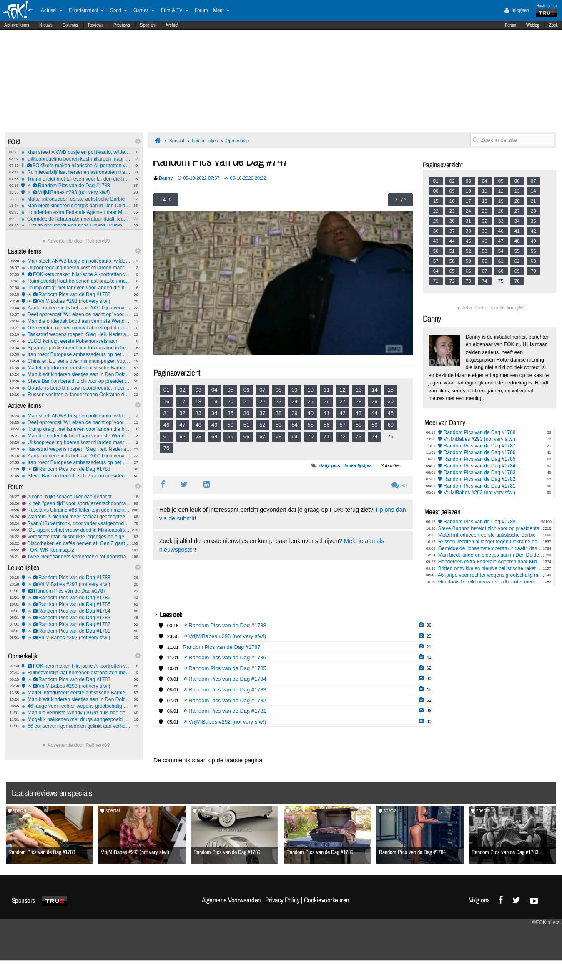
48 (198, 425)
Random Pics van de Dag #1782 (76, 624)
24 (294, 401)
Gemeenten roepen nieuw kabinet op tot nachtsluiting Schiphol (76, 327)
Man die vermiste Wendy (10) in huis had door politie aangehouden (76, 712)
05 (230, 390)
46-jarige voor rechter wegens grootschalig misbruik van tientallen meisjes (76, 706)
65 (230, 436)
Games (144, 10)
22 (262, 401)
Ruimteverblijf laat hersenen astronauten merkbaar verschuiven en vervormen (76, 172)
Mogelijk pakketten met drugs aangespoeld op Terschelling (76, 719)
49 (214, 425)
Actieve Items (16, 25)
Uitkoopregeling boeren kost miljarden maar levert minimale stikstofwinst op (76, 158)
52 (262, 425)
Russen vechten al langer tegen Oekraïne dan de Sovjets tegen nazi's (76, 394)
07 (262, 390)
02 (182, 390)
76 (166, 448)
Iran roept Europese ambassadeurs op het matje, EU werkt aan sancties (76, 354)
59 (374, 425)
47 (182, 425)
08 (278, 390)
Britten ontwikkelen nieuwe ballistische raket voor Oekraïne (491, 568)
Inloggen (516, 10)
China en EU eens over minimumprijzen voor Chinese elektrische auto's (76, 361)
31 (166, 413)
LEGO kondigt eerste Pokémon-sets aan (76, 341)
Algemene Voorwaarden (231, 900)
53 (278, 425)
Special (176, 140)
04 (214, 390)
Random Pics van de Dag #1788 (76, 185)
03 (198, 390)
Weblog (532, 25)
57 (342, 425)
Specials (148, 25)
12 (342, 390)
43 (358, 413)
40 (311, 413)
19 (214, 401)
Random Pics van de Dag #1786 (76, 597)
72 (342, 436)
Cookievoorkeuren (326, 900)
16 (166, 401)
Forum (510, 25)
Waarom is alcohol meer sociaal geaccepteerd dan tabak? (76, 516)
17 (182, 401)
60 (391, 425)
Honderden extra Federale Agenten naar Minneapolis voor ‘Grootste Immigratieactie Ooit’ (76, 212)
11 (326, 390)
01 (166, 390)
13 (358, 390)
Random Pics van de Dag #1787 (76, 590)
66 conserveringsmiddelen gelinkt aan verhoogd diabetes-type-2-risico (76, 726)
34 (214, 413)
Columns (70, 25)
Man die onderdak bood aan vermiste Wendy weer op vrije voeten (76, 321)
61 (166, 436)
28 (358, 401)
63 (198, 436)
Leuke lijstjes (205, 140)
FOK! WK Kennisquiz (76, 550)
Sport (118, 10)
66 (246, 436)
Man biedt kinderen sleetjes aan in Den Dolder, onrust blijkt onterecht (76, 205)
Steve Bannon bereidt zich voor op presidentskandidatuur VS (76, 381)
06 (246, 390)
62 (182, 436)
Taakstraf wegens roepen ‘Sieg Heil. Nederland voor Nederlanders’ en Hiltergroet (76, 334)
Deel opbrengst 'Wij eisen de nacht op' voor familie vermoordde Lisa (76, 314)
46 (166, 425)
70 (311, 436)
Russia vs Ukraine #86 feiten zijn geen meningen (76, 510)
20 (230, 401)
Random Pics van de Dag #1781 (76, 630)
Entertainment (86, 10)
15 (391, 390)
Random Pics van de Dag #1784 (76, 610)
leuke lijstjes (357, 465)
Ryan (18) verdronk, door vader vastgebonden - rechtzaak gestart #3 (76, 523)
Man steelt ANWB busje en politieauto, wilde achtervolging (76, 152)
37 (262, 413)
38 (278, 413)
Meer (221, 10)
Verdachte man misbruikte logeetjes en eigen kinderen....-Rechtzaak (76, 536)
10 (311, 390)
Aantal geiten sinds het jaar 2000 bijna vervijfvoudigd (76, 307)
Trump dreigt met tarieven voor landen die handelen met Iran (76, 178)
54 (294, 425)
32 (182, 413)
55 (311, 425)
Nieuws (46, 25)
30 (391, 401)
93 (399, 485)
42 (342, 413)
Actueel (52, 10)
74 (374, 436)
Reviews (95, 25)
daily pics (329, 465)
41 (326, 413)
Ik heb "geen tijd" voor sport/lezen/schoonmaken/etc (76, 503)
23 (278, 401)
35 (230, 413)
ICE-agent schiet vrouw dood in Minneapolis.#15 (76, 530)
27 (342, 401)
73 (358, 436)
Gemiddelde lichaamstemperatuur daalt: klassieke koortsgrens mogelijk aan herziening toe (76, 218)
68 (278, 436)
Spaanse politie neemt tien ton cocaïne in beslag (76, 347)
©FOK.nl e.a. (546, 922)
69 (294, 436)
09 (294, 390)
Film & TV (174, 10)
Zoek (553, 25)
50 (230, 425)
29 (374, 401)
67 (262, 436)
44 (374, 413)
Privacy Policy (282, 900)
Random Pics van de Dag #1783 (76, 617)
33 (198, 413)
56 (326, 425)
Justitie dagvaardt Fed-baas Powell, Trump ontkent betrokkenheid (76, 225)
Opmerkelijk (238, 140)
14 (374, 390)
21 (246, 401)
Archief (172, 25)
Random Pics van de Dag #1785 (76, 604)
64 (214, 436)
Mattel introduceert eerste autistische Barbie (76, 198)
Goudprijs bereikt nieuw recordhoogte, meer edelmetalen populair (76, 387)
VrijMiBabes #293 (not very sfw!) (76, 192)
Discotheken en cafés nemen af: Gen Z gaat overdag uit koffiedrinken (76, 543)
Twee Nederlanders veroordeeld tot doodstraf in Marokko (76, 556)
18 (198, 401)
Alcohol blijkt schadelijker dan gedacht (76, 496)
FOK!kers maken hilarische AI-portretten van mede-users (76, 165)
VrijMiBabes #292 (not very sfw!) (76, 637)
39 (294, 413)
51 (246, 425)
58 (358, 425)
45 (391, 413)
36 (246, 413)
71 (326, 436)
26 (326, 401)
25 (311, 401)
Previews (121, 25)
